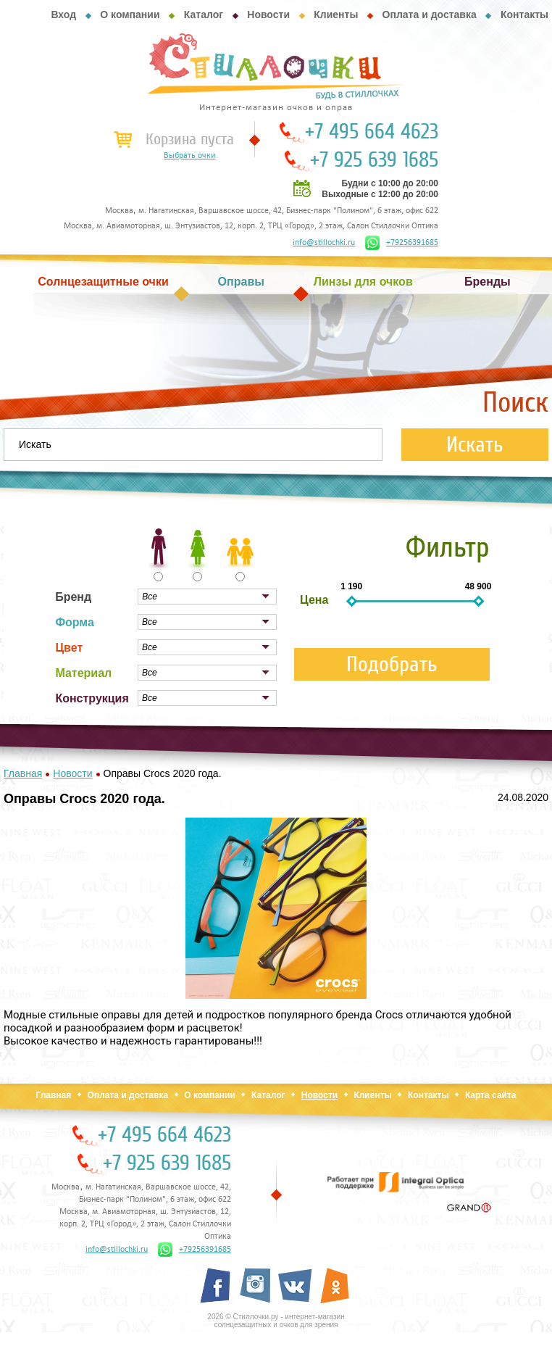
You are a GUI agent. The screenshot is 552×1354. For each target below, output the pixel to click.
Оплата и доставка (429, 14)
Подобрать (392, 664)
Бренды (487, 281)
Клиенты (336, 14)
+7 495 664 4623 (371, 132)
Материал (83, 673)
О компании (129, 14)
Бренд (73, 597)
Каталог (203, 14)
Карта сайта (491, 1095)
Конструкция (91, 698)
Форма (74, 622)
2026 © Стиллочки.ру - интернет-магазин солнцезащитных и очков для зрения (275, 1321)
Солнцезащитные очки (103, 281)
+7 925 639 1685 (374, 160)
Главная (53, 1095)
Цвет (69, 647)
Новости (268, 14)
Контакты (524, 14)
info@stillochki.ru (324, 242)
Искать (474, 444)
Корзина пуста (190, 139)
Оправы (241, 281)
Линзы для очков (363, 281)
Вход (63, 14)
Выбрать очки (189, 155)
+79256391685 (401, 242)
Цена (314, 600)
